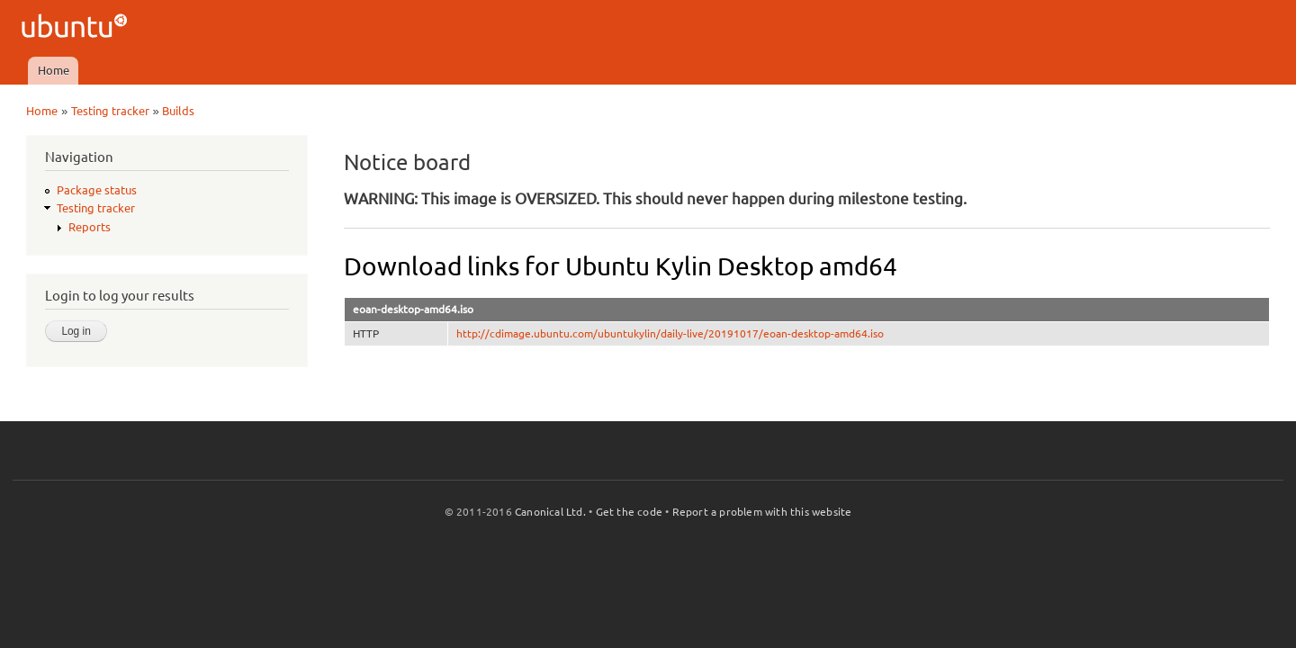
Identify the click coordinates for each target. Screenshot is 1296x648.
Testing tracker (110, 110)
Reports (89, 226)
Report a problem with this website (762, 512)
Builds (178, 110)
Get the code (629, 512)
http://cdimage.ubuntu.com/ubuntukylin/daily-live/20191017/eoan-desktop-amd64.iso (670, 333)
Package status (97, 190)
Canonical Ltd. (550, 512)
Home (53, 70)
